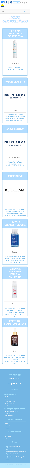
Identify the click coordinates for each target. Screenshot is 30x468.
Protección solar (9, 403)
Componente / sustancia (11, 411)
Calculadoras (8, 425)
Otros (6, 405)
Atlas (6, 423)
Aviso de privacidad (8, 464)
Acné (6, 397)
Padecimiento (9, 415)
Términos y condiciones (20, 464)
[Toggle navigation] (3, 10)
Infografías (8, 436)
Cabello (7, 399)
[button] (3, 6)
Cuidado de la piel (10, 401)
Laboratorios (8, 413)
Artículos (7, 428)
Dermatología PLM (13, 446)
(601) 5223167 (12, 454)
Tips (6, 438)
